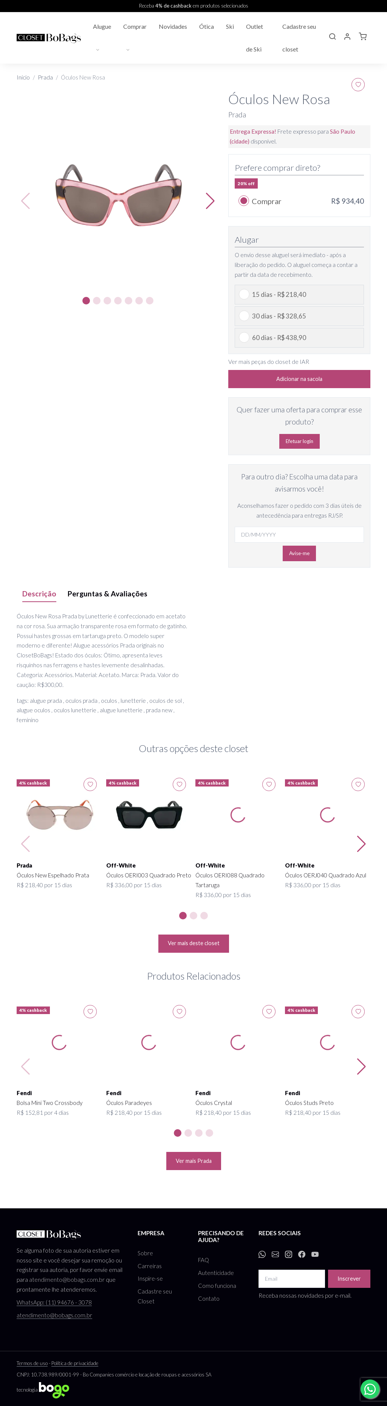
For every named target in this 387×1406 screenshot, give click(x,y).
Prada (45, 77)
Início (23, 77)
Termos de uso (32, 1363)
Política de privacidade (74, 1363)
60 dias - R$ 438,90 (279, 338)
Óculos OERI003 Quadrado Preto (148, 875)
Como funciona (217, 1285)
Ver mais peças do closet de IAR (268, 361)
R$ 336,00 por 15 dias (134, 885)
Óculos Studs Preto (309, 1102)
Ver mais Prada (194, 1161)
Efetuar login (299, 441)
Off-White (121, 865)
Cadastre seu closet (299, 38)
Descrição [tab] (39, 593)
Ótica (206, 26)
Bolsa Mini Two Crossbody (49, 1102)
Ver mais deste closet (194, 943)
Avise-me (299, 553)
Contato (209, 1298)
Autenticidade (216, 1272)
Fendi (24, 1092)
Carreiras (150, 1265)
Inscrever (349, 1278)
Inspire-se (150, 1278)
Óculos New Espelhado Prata (53, 875)
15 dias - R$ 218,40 (279, 294)
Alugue (102, 26)
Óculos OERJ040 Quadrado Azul (325, 875)
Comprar (135, 26)
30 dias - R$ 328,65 (279, 316)
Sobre (145, 1253)
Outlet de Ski (254, 38)
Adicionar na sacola (299, 379)
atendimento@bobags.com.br (67, 1279)
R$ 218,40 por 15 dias (44, 885)
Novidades (173, 26)
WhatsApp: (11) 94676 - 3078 (54, 1302)
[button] (332, 37)
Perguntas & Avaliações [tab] (107, 593)
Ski (230, 26)
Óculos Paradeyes (129, 1102)
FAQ (203, 1259)
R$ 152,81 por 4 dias (43, 1112)
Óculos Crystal (213, 1102)
